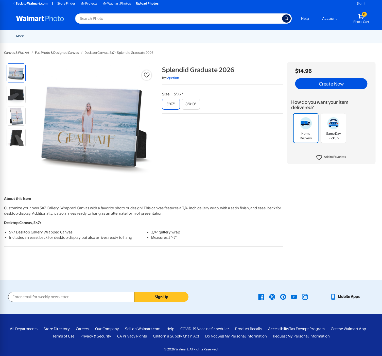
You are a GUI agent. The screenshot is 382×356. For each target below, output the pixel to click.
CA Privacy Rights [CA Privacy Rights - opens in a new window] (132, 336)
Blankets (234, 36)
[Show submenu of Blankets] (242, 36)
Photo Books (258, 36)
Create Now (331, 84)
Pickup (107, 36)
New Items (42, 36)
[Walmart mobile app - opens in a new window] (345, 296)
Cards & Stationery (152, 36)
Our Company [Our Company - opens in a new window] (107, 329)
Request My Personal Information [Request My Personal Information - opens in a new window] (301, 336)
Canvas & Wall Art (206, 36)
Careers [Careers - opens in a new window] (82, 329)
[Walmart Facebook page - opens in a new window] (261, 296)
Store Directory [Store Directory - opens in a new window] (57, 329)
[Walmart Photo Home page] (40, 18)
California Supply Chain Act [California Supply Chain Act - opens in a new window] (176, 336)
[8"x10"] (191, 104)
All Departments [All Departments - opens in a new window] (24, 329)
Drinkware (319, 36)
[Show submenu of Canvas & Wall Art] (221, 36)
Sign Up (161, 297)
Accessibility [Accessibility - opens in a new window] (278, 329)
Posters (180, 36)
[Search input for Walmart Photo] (178, 18)
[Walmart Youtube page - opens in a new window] (294, 296)
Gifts (279, 36)
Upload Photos (147, 3)
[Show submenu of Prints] (132, 36)
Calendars (343, 36)
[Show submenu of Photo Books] (269, 36)
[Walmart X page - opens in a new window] (272, 296)
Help (305, 18)
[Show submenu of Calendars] (352, 36)
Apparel (297, 36)
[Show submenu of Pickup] (114, 36)
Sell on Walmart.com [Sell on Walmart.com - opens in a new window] (142, 329)
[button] (331, 157)
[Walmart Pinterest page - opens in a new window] (283, 296)
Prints (125, 36)
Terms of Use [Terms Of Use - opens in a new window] (63, 336)
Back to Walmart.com (29, 3)
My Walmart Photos (116, 3)
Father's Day (87, 36)
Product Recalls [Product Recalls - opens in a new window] (248, 329)
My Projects (88, 3)
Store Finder (66, 3)
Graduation (64, 36)
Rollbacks (21, 36)
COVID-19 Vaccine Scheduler (204, 329)
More (363, 36)
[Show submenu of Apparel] (305, 36)
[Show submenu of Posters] (187, 36)
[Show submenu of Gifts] (285, 36)
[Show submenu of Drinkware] (329, 36)
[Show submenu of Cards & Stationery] (167, 36)
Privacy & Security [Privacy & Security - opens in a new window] (95, 336)
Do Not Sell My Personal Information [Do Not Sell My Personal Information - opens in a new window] (236, 336)
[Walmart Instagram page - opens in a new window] (305, 296)
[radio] (16, 72)
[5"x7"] (171, 104)
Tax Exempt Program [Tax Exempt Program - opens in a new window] (307, 329)
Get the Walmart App (348, 329)
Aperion (173, 78)
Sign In (361, 3)
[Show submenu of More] (368, 36)
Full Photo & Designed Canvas (57, 53)
